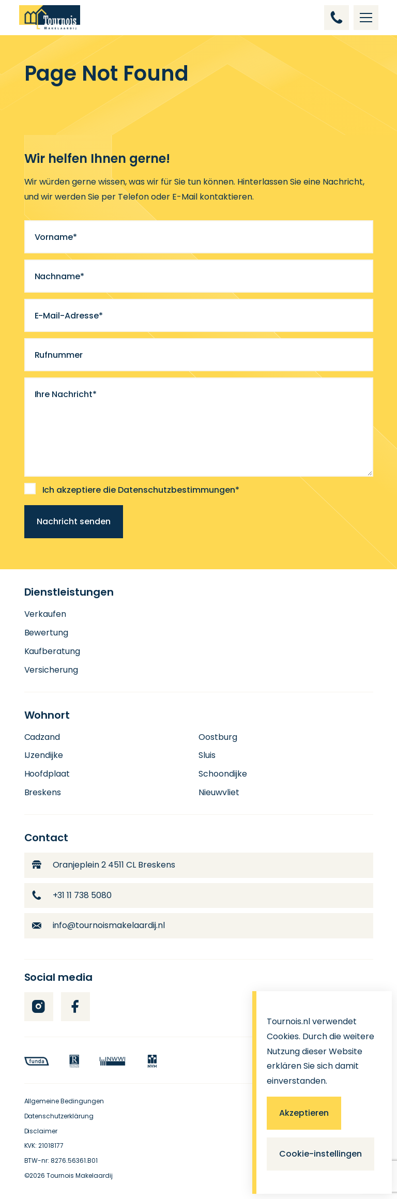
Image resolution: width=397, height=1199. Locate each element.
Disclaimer (41, 1131)
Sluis (207, 755)
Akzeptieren (304, 1113)
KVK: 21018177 (44, 1145)
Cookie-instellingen (320, 1154)
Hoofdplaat (47, 774)
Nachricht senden (74, 521)
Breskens (43, 792)
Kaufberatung (52, 651)
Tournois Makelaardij (80, 1175)
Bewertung (46, 633)
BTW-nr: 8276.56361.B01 (61, 1160)
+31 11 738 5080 (72, 895)
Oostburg (217, 737)
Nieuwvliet (218, 792)
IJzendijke (44, 755)
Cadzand (42, 737)
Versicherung (51, 670)
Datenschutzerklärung (59, 1116)
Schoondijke (222, 774)
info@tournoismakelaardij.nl (98, 925)
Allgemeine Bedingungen (64, 1101)
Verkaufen (45, 614)
